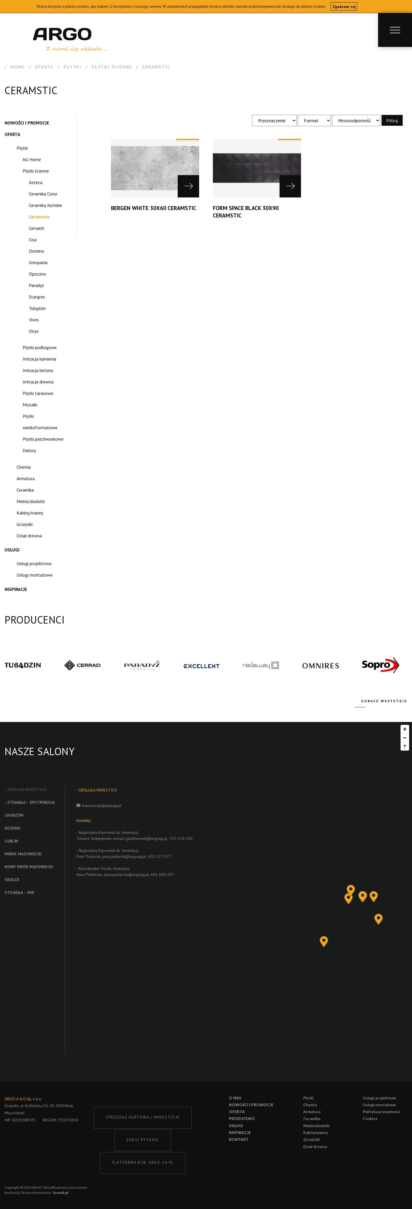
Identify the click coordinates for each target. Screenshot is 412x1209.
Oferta (12, 134)
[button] (396, 665)
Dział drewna (29, 536)
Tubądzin (37, 308)
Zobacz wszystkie (384, 701)
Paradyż (36, 285)
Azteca (35, 182)
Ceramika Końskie (45, 205)
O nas (235, 1098)
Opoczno (37, 274)
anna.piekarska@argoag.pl (126, 874)
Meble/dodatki (31, 501)
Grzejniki (25, 524)
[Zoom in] (405, 729)
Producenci (242, 1118)
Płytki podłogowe (40, 347)
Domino (36, 251)
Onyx (34, 331)
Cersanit (36, 228)
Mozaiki (30, 404)
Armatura (26, 478)
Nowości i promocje (27, 123)
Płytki (22, 148)
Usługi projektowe (34, 563)
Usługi (12, 550)
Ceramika (25, 490)
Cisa (33, 239)
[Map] (319, 901)
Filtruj (392, 120)
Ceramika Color (43, 194)
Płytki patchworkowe (43, 439)
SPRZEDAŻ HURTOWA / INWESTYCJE (143, 1117)
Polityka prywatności (381, 1111)
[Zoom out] (405, 737)
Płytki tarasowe (38, 393)
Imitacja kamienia (39, 359)
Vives (34, 319)
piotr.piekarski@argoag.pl (124, 856)
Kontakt (239, 1139)
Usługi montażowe (35, 575)
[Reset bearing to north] (405, 746)
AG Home (32, 159)
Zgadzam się (344, 6)
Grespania (38, 262)
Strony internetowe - (44, 1192)
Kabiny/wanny (30, 513)
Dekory (29, 450)
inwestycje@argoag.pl (101, 805)
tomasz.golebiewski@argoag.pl (140, 838)
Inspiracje (16, 589)
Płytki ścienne (36, 171)
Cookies (370, 1118)
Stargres (37, 297)
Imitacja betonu (38, 370)
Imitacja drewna (38, 382)
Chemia (24, 467)
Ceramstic (39, 216)
